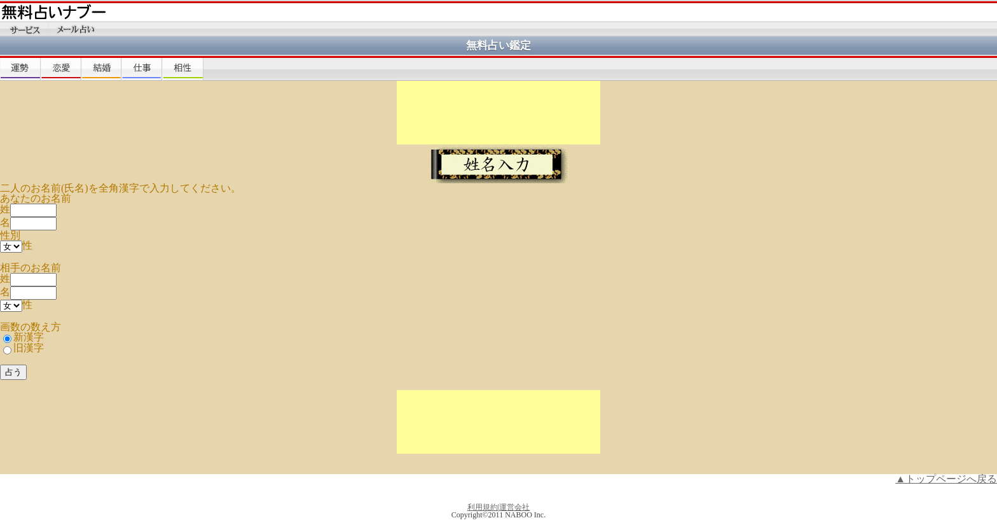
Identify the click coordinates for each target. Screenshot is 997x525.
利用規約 (482, 507)
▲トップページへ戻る (946, 478)
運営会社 (514, 507)
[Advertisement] (498, 112)
